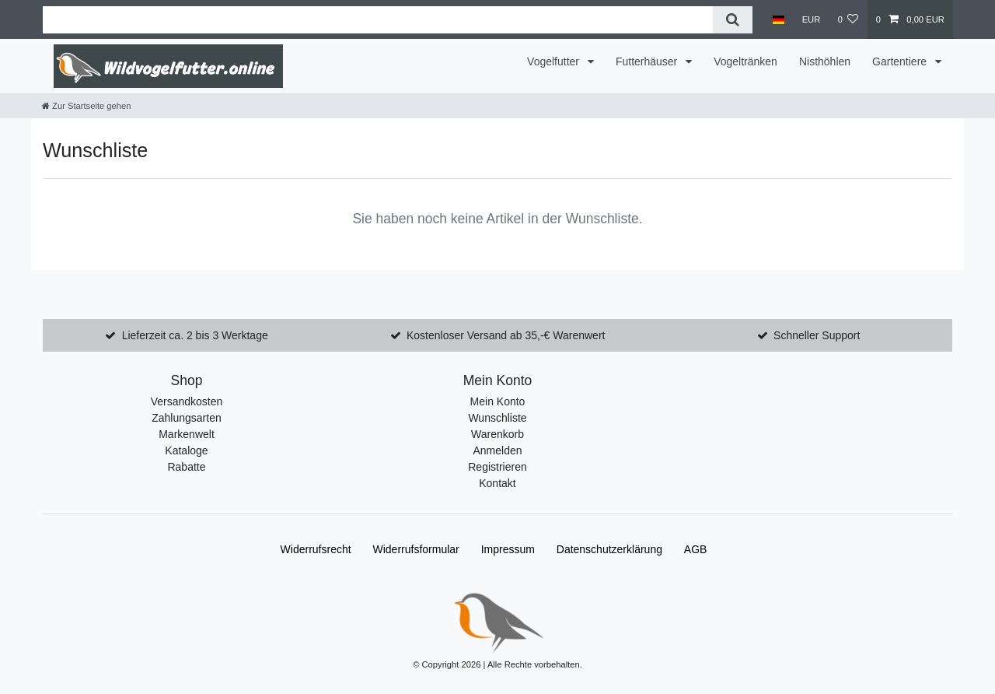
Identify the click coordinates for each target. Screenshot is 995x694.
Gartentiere (901, 61)
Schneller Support (816, 335)
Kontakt (497, 483)
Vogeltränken (745, 61)
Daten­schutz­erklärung (609, 549)
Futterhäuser (648, 61)
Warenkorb (497, 434)
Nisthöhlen (824, 61)
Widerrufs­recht (316, 549)
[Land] (778, 19)
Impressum (508, 549)
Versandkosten (187, 401)
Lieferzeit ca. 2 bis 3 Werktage (195, 335)
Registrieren (497, 467)
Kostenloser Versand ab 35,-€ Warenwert (506, 335)
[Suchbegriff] (378, 19)
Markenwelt (187, 434)
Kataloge (186, 450)
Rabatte (186, 467)
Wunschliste (497, 418)
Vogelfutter (554, 61)
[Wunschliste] (848, 19)
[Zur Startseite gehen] (86, 105)
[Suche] (732, 19)
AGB (695, 549)
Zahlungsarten (187, 418)
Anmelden (497, 450)
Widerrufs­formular (416, 549)
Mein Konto (497, 401)
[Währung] (811, 19)
